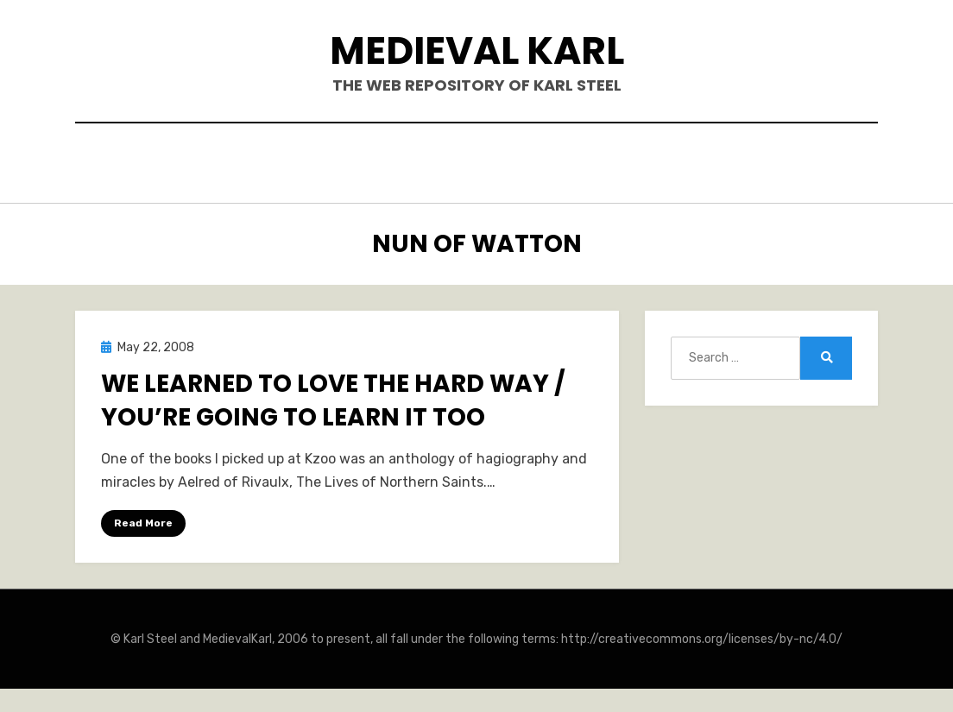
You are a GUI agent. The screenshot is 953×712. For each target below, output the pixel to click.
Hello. (275, 161)
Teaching (665, 161)
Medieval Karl (477, 50)
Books (346, 161)
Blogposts (563, 161)
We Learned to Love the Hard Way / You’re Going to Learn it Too (333, 395)
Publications (446, 161)
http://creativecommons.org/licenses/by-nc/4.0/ (702, 634)
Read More (143, 518)
